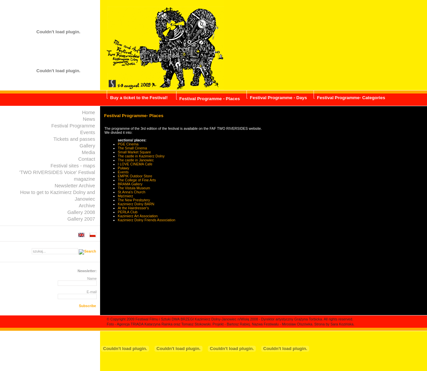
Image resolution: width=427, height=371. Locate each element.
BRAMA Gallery (130, 184)
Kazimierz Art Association (138, 216)
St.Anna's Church (131, 192)
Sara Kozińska (342, 324)
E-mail (92, 292)
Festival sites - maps (72, 165)
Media (88, 152)
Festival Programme (73, 125)
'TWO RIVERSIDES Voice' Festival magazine (57, 176)
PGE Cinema (128, 144)
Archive (87, 205)
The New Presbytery (134, 200)
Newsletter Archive (75, 185)
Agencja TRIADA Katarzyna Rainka (144, 324)
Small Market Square (134, 152)
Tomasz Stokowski (196, 324)
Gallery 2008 (81, 212)
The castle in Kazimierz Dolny (141, 156)
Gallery (87, 145)
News (89, 119)
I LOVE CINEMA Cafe (135, 164)
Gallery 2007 (81, 219)
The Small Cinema (132, 148)
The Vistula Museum (134, 188)
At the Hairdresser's (133, 208)
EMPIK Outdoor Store (135, 176)
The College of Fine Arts (137, 180)
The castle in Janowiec (136, 160)
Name (92, 278)
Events (87, 132)
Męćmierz (125, 196)
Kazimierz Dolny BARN (136, 204)
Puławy (123, 168)
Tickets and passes (74, 139)
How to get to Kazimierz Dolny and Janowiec (57, 196)
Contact (86, 159)
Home (88, 112)
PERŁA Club (127, 212)
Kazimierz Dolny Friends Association (146, 220)
